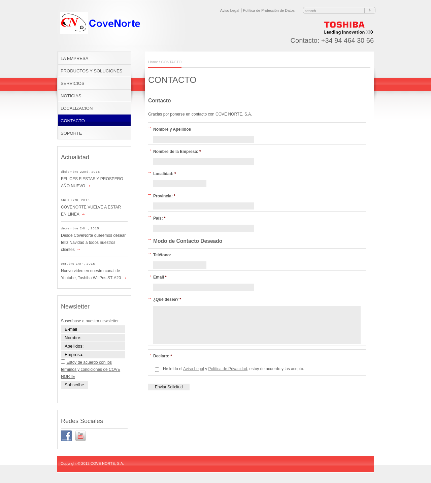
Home (153, 62)
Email (160, 277)
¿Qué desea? (167, 299)
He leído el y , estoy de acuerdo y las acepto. (233, 368)
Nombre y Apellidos (172, 129)
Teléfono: (162, 255)
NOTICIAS (71, 95)
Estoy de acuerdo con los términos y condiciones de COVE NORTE (90, 369)
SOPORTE (71, 133)
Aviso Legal (229, 10)
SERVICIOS (73, 83)
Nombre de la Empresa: (177, 151)
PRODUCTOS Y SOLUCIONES (92, 70)
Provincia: (164, 196)
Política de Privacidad (227, 368)
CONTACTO (73, 120)
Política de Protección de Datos (269, 10)
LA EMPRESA (74, 58)
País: (159, 218)
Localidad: (164, 173)
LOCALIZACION (77, 108)
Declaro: (162, 356)
